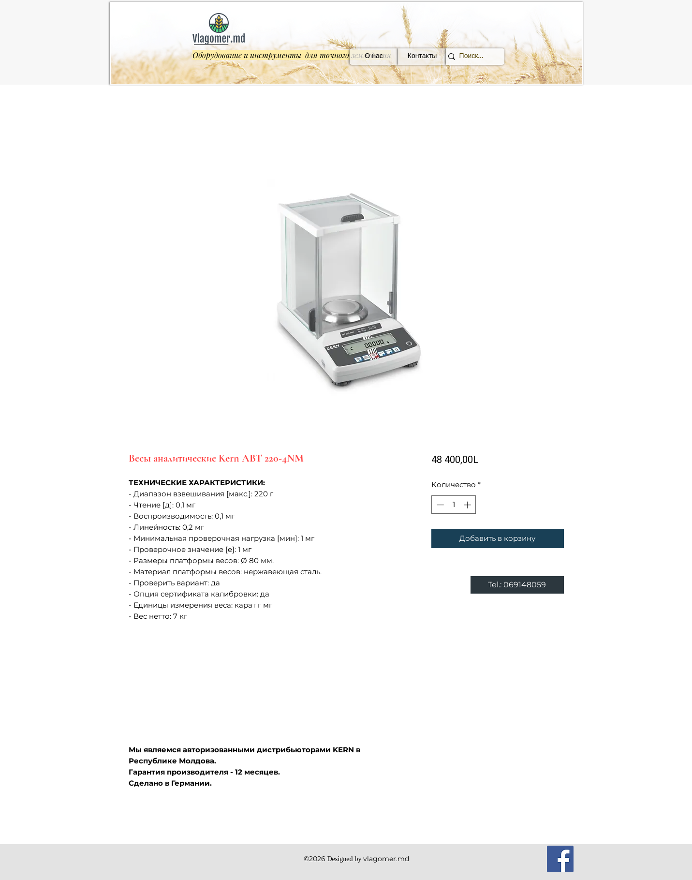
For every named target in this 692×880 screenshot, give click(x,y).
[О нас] (374, 56)
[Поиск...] (471, 56)
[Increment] (468, 505)
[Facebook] (560, 859)
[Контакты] (422, 56)
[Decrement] (439, 505)
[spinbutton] (454, 505)
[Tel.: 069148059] (517, 585)
